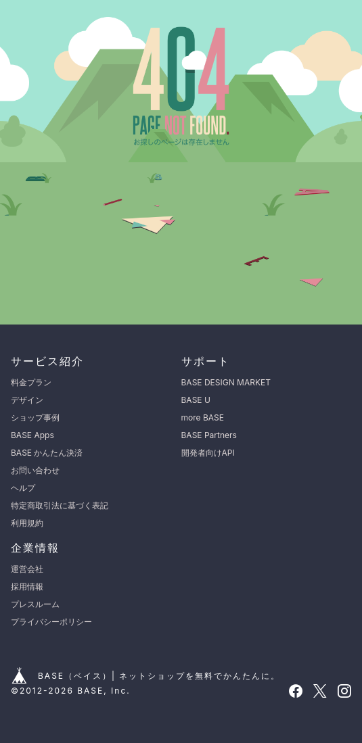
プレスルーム (35, 604)
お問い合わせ (35, 470)
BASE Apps (32, 435)
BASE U (195, 400)
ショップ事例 (35, 417)
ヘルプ (23, 488)
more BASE (202, 417)
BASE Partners (209, 435)
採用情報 (27, 586)
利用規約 (27, 523)
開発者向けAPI (208, 453)
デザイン (27, 400)
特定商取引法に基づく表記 (59, 505)
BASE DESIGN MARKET (226, 382)
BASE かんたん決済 (47, 453)
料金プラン (31, 382)
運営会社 (27, 569)
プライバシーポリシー (51, 622)
